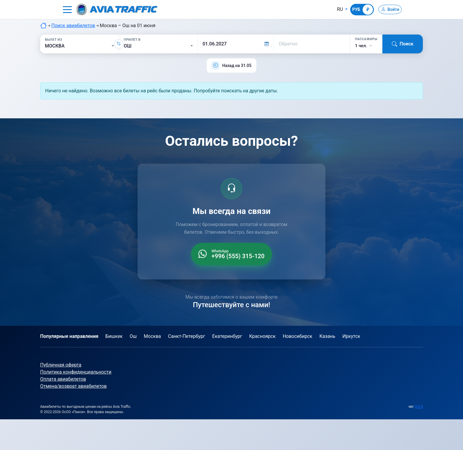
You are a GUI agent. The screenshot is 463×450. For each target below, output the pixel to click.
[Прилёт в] (158, 46)
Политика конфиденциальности (75, 372)
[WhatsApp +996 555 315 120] (231, 254)
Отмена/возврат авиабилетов (73, 386)
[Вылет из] (79, 46)
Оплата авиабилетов (63, 379)
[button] (67, 9)
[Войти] (387, 9)
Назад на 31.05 (236, 65)
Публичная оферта (60, 365)
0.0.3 (419, 407)
